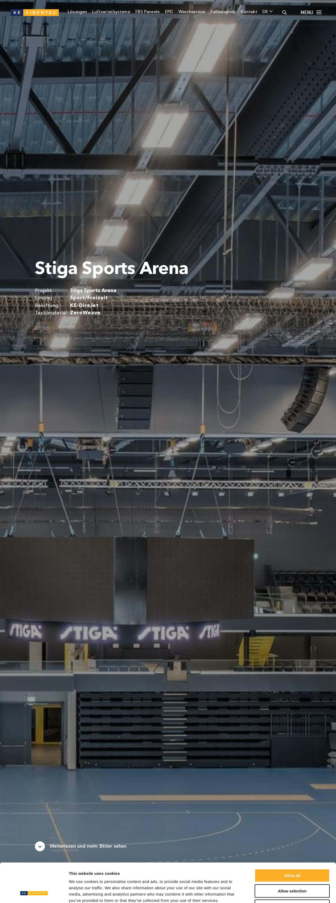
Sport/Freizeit (89, 298)
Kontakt (249, 12)
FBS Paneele (147, 12)
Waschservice (192, 12)
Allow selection (292, 854)
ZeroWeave (85, 313)
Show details (275, 892)
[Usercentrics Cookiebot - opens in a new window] (34, 893)
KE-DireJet (84, 305)
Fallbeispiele (223, 12)
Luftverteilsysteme (111, 12)
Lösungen (77, 12)
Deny (292, 869)
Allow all (292, 839)
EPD (169, 12)
